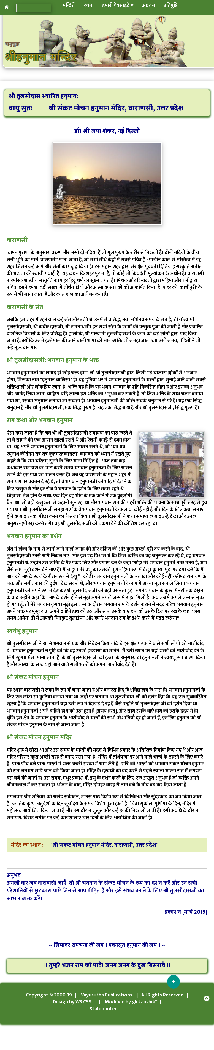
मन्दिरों (69, 5)
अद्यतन (148, 5)
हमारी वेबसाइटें (117, 5)
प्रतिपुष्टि (171, 5)
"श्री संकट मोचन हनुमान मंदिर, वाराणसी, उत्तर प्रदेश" (104, 845)
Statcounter (103, 1009)
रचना (88, 5)
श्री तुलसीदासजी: (26, 360)
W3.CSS (83, 1002)
